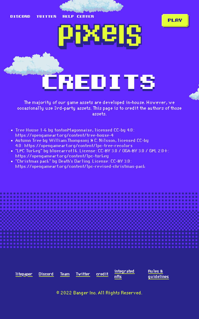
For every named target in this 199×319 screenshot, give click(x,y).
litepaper (24, 274)
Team (65, 274)
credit (102, 274)
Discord (20, 16)
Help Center (78, 16)
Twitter (46, 16)
